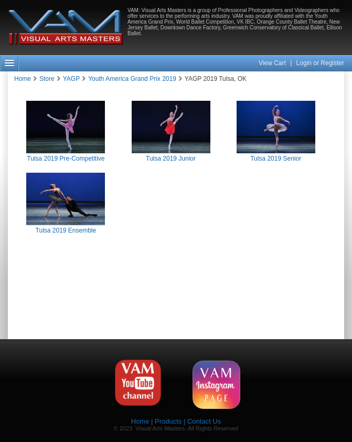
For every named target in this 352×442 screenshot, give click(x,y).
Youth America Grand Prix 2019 (132, 78)
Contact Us (204, 421)
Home (22, 78)
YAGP (71, 78)
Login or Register (320, 63)
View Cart (273, 63)
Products (168, 421)
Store (47, 78)
